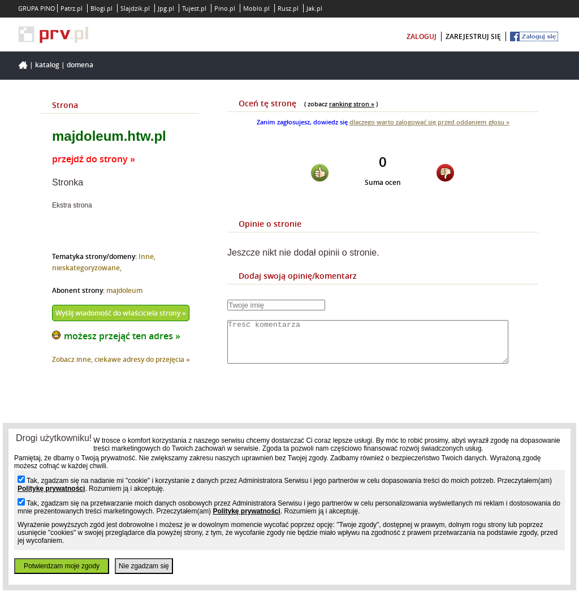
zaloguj (422, 36)
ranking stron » (351, 104)
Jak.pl (314, 8)
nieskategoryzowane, (87, 268)
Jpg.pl (166, 8)
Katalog (47, 65)
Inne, (147, 256)
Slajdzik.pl (135, 8)
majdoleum (124, 290)
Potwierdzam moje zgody (62, 566)
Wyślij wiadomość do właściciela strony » (120, 313)
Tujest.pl (194, 8)
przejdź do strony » (93, 159)
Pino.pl (224, 8)
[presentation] (313, 406)
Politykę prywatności (51, 489)
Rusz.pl (288, 8)
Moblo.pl (256, 8)
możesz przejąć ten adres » (122, 336)
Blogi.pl (101, 8)
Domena (80, 65)
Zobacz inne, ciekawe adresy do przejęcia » (121, 359)
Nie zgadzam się (144, 566)
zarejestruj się (473, 36)
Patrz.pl (72, 8)
